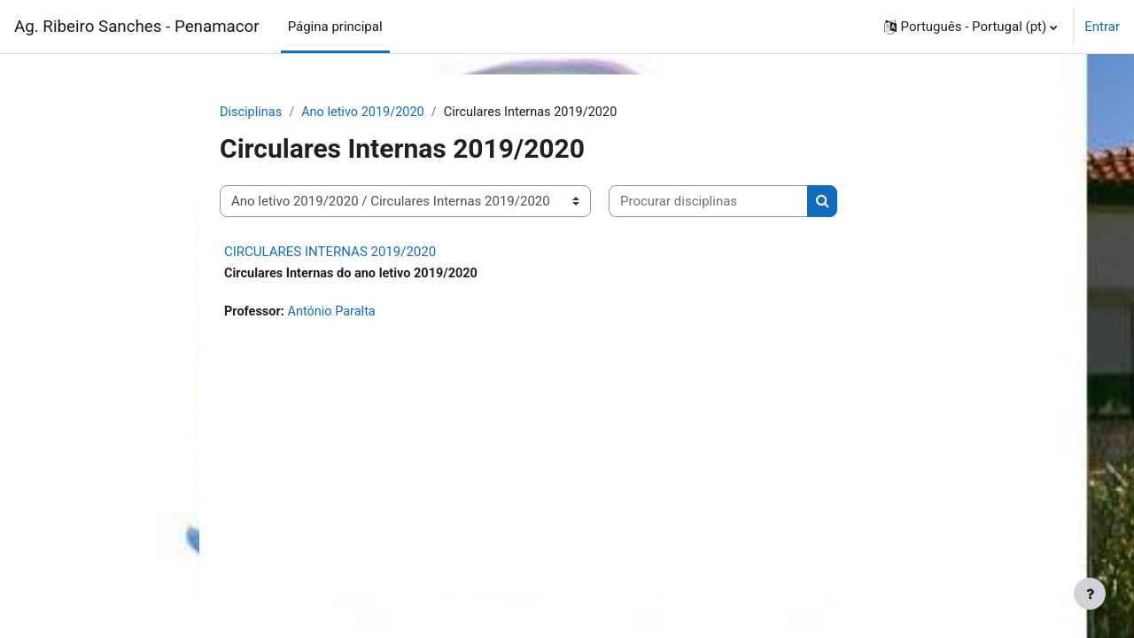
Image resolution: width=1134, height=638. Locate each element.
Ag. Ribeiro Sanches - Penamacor (137, 26)
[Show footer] (1090, 594)
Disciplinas (252, 113)
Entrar (1102, 27)
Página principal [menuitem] (335, 27)
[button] (971, 26)
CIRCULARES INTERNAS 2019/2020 (330, 253)
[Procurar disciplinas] (708, 202)
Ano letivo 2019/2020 (367, 113)
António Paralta (335, 314)
